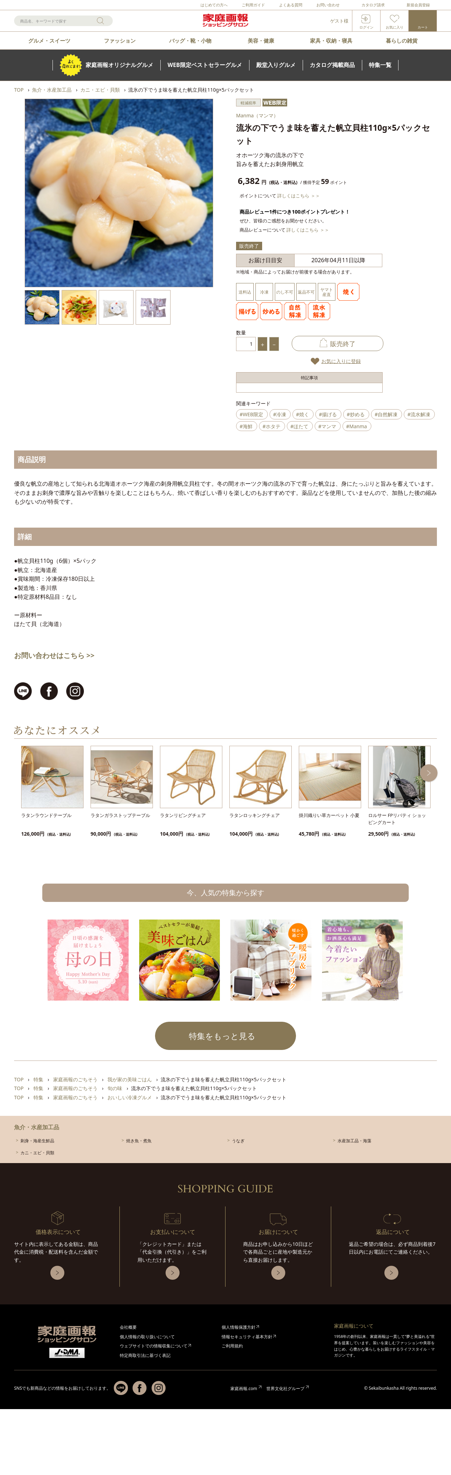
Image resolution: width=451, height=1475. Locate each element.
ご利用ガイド (253, 4)
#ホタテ (271, 426)
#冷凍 (279, 414)
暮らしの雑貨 (402, 40)
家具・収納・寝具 (331, 40)
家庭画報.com (243, 1388)
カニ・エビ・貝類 (37, 1153)
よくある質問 (290, 4)
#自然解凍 (386, 414)
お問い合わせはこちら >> (54, 655)
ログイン (366, 27)
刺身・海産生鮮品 (37, 1141)
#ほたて (299, 426)
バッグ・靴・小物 (190, 40)
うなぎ (238, 1141)
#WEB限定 (251, 414)
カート (423, 27)
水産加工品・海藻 (354, 1141)
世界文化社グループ (285, 1388)
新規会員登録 (418, 4)
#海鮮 (246, 426)
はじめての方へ (214, 4)
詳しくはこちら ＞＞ (298, 195)
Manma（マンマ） (257, 115)
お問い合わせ (328, 4)
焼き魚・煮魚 (139, 1141)
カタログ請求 (373, 4)
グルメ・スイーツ (49, 40)
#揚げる (328, 414)
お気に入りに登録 (341, 361)
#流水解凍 (418, 414)
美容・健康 (261, 40)
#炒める (356, 414)
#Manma (356, 426)
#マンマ (327, 426)
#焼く (302, 414)
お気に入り (394, 27)
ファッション (120, 40)
